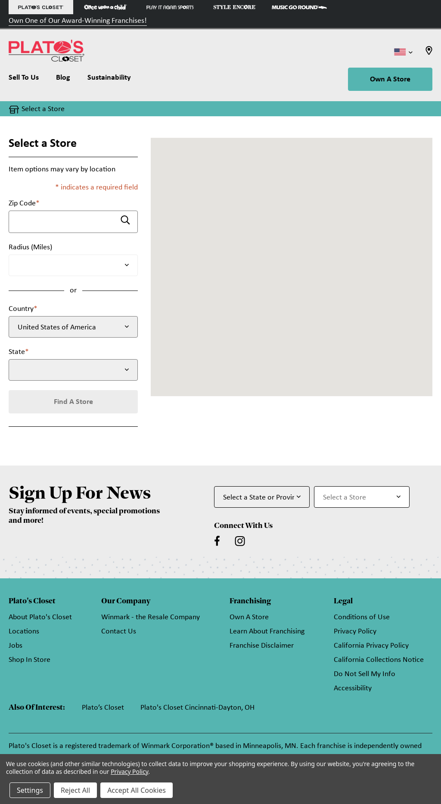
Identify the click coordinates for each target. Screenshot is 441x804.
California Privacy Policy (371, 646)
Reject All (75, 790)
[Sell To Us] (28, 80)
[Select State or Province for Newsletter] (262, 497)
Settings (30, 790)
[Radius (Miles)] (73, 265)
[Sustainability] (109, 80)
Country (23, 309)
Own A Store (390, 79)
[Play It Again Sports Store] (170, 7)
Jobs (15, 646)
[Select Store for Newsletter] (362, 497)
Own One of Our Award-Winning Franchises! (78, 21)
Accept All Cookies (136, 790)
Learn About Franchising (267, 631)
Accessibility (353, 688)
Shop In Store (29, 660)
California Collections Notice (379, 660)
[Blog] (63, 80)
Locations (24, 631)
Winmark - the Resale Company (150, 617)
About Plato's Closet (40, 617)
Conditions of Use (362, 617)
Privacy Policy (355, 631)
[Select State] (73, 370)
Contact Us (118, 631)
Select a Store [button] (43, 109)
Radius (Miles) (30, 247)
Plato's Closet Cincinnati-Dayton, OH (197, 708)
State (19, 352)
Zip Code (24, 203)
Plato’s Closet (103, 708)
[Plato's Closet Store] (41, 7)
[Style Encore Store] (234, 7)
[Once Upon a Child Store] (105, 7)
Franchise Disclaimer (262, 646)
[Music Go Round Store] (299, 7)
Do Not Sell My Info (364, 674)
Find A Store (73, 402)
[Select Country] (73, 327)
